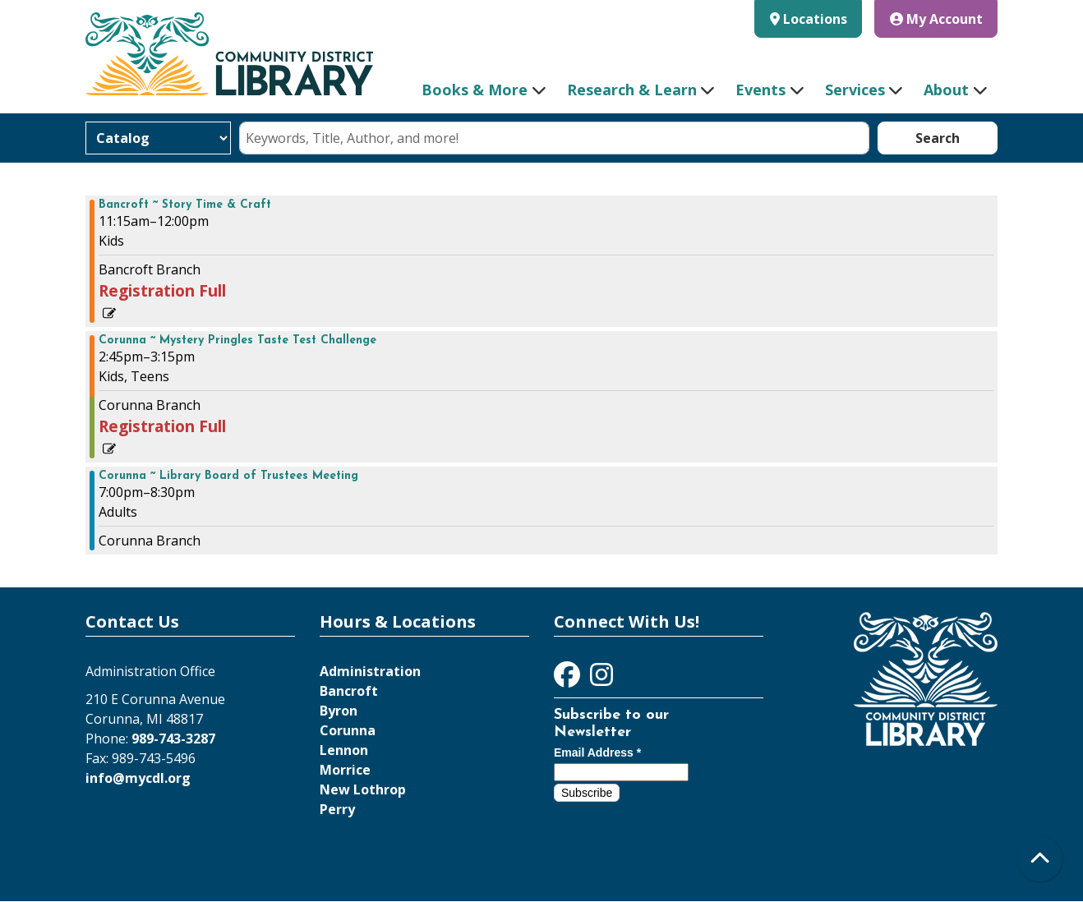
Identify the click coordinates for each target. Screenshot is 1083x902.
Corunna (348, 730)
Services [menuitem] (855, 89)
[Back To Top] (1039, 858)
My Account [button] (936, 19)
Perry (337, 809)
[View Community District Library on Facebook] (568, 679)
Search (937, 138)
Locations (815, 19)
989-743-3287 (173, 738)
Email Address (597, 752)
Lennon (344, 750)
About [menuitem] (946, 89)
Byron (338, 711)
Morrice (345, 770)
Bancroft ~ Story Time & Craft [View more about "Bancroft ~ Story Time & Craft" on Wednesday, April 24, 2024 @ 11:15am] (185, 205)
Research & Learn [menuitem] (632, 89)
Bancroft (349, 691)
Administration (370, 671)
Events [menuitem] (760, 89)
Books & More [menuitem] (475, 89)
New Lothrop (363, 789)
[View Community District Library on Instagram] (601, 679)
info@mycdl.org (138, 778)
